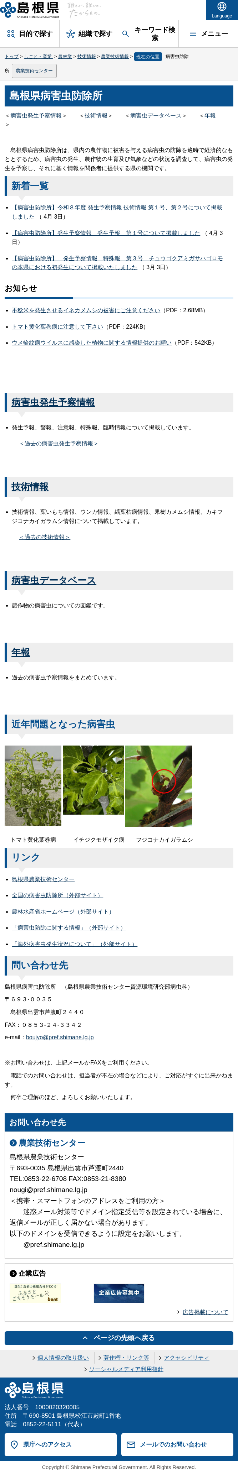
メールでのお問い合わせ (173, 1444)
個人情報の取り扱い (63, 1358)
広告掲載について (205, 1312)
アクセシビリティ (186, 1358)
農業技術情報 (115, 56)
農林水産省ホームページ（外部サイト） (63, 912)
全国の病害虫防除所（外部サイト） (57, 895)
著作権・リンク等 (126, 1358)
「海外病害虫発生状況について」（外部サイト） (74, 944)
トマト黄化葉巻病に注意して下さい (57, 327)
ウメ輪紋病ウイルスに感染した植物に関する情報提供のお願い (92, 343)
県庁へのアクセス (47, 1444)
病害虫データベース (156, 116)
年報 (210, 116)
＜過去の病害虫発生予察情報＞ (59, 443)
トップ (12, 56)
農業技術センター (34, 70)
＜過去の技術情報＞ (44, 537)
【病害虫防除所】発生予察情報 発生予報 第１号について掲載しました (106, 233)
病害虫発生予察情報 (36, 116)
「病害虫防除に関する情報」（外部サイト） (69, 928)
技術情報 (86, 56)
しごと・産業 (38, 56)
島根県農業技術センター (43, 879)
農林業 (65, 56)
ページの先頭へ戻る (124, 1338)
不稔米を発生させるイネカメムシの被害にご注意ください (86, 310)
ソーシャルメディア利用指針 (126, 1369)
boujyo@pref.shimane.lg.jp (60, 1037)
